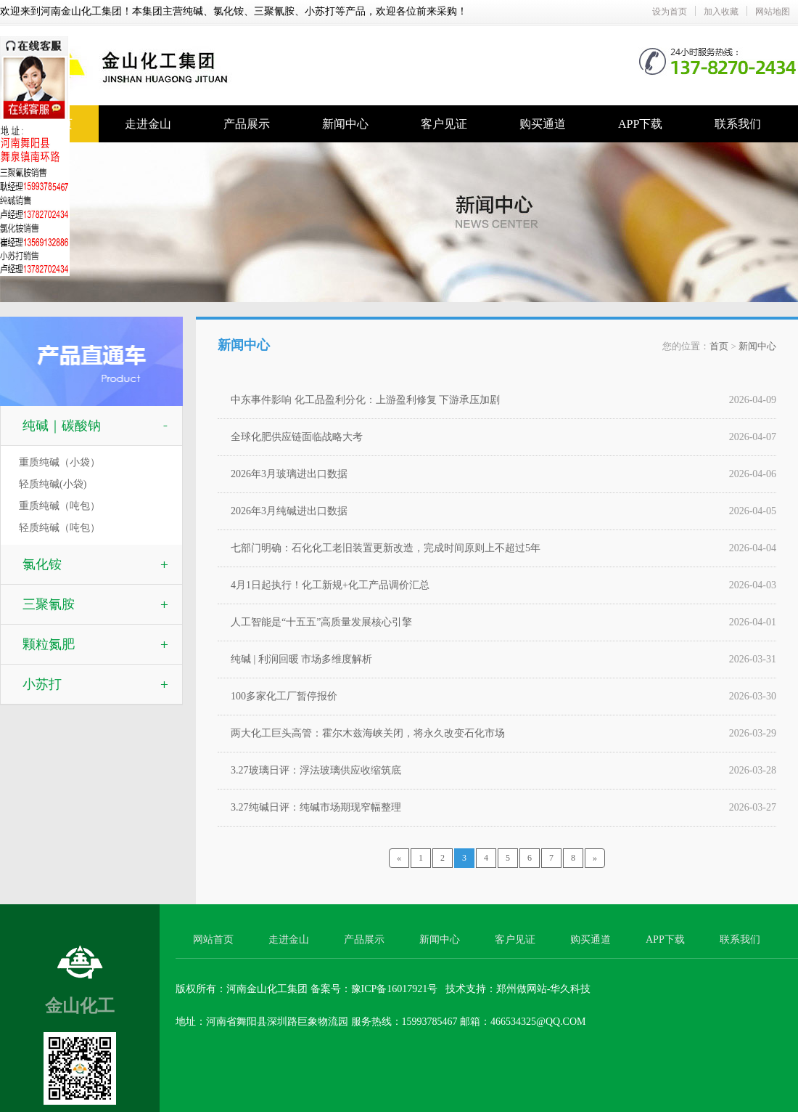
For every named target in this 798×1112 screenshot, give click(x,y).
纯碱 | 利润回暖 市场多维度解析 (301, 659)
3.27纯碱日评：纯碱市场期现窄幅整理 (316, 807)
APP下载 (640, 124)
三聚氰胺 (48, 604)
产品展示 (246, 124)
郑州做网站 (521, 988)
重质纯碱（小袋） (59, 462)
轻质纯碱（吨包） (59, 527)
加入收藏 (721, 12)
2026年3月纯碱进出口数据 (289, 511)
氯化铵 (42, 564)
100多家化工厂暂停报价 (284, 696)
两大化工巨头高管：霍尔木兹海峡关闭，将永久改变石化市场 (368, 733)
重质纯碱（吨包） (59, 505)
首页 (718, 346)
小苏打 (42, 684)
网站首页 (213, 939)
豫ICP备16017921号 (394, 988)
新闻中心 (345, 124)
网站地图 (772, 12)
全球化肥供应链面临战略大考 (297, 436)
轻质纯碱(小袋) (52, 484)
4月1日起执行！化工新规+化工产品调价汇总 (330, 585)
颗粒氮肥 (48, 644)
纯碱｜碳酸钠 (61, 425)
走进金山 (148, 124)
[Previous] (399, 858)
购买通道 (542, 124)
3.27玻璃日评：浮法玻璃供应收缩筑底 (316, 770)
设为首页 (669, 12)
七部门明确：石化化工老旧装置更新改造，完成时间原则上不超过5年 (385, 548)
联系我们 (738, 124)
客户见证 (444, 124)
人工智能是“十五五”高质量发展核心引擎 (321, 622)
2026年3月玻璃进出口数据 (289, 473)
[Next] (595, 858)
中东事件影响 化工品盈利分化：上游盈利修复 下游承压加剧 (365, 399)
